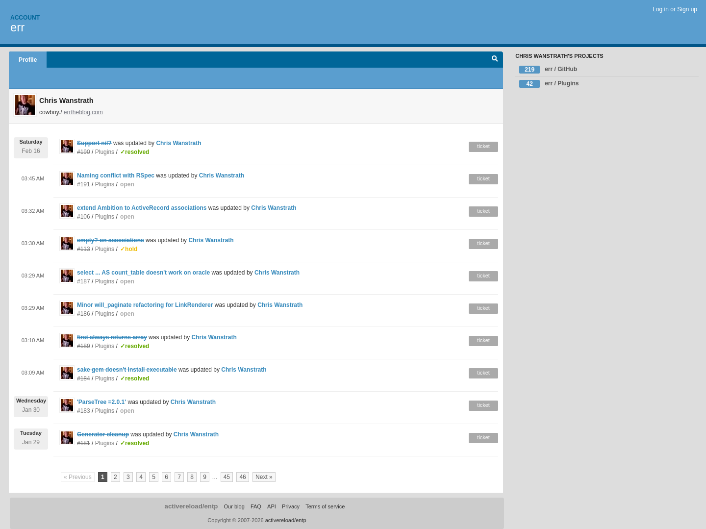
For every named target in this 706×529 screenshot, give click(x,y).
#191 (83, 184)
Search (495, 59)
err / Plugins (549, 84)
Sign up (687, 9)
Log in (661, 9)
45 (227, 477)
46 (242, 477)
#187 (83, 281)
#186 (83, 313)
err (17, 27)
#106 (83, 216)
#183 (83, 410)
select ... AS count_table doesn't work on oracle (143, 272)
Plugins (104, 152)
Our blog (234, 506)
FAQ (256, 506)
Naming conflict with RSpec (115, 175)
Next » (264, 477)
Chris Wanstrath (178, 143)
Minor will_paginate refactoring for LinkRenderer (145, 305)
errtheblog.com (83, 112)
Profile (28, 59)
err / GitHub (548, 70)
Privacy (291, 506)
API (271, 506)
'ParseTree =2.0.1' (101, 402)
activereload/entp (191, 506)
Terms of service (325, 506)
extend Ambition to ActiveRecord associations (142, 207)
